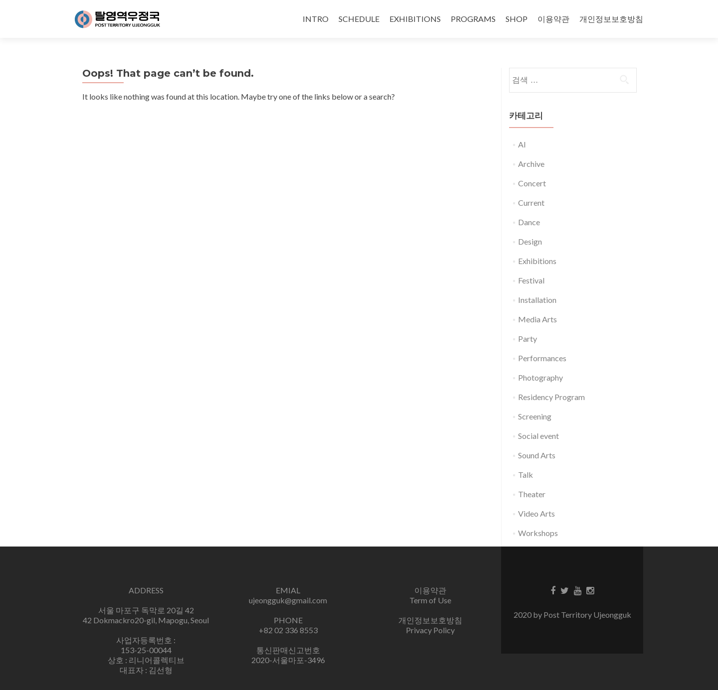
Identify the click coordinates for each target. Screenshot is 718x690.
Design (530, 241)
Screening (534, 416)
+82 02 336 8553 (288, 630)
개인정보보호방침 (611, 18)
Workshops (538, 533)
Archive (531, 163)
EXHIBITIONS (415, 18)
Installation (537, 299)
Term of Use (430, 600)
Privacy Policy (430, 630)
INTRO (316, 18)
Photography (540, 377)
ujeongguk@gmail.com (288, 600)
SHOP (517, 18)
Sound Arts (536, 455)
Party (527, 338)
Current (531, 202)
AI (522, 144)
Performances (542, 358)
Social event (538, 435)
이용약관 (553, 18)
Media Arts (537, 319)
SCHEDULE (359, 18)
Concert (532, 183)
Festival (531, 280)
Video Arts (536, 513)
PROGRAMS (473, 18)
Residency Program (551, 397)
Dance (529, 222)
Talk (525, 474)
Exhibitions (537, 261)
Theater (531, 494)
